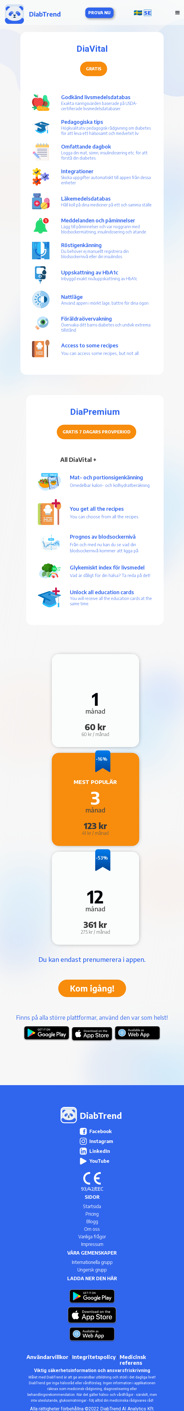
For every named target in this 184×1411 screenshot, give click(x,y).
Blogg (92, 1221)
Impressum (92, 1244)
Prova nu (99, 12)
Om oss (92, 1229)
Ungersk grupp (92, 1270)
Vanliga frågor (92, 1236)
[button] (144, 12)
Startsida (92, 1206)
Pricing (92, 1214)
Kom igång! (92, 988)
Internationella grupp (92, 1262)
